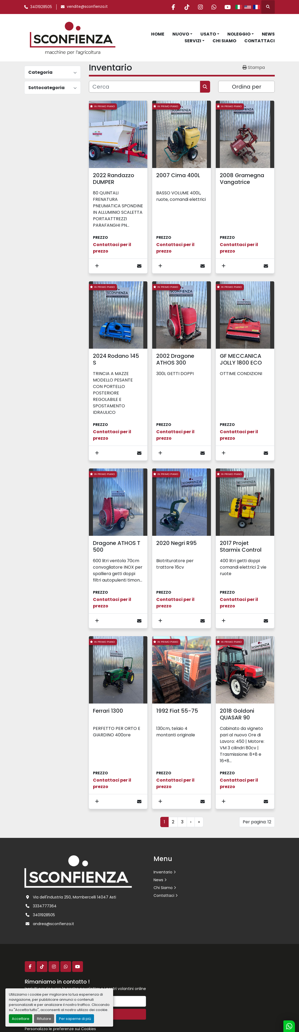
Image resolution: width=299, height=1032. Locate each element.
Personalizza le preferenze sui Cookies (60, 1028)
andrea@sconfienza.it (53, 923)
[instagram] (200, 7)
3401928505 (41, 6)
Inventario (163, 872)
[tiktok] (186, 7)
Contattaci (259, 41)
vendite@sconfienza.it (87, 6)
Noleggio (239, 34)
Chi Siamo (224, 41)
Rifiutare (44, 1018)
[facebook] (172, 7)
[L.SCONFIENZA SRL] (78, 871)
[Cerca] (144, 87)
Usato (208, 34)
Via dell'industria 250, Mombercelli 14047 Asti (74, 897)
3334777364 (45, 906)
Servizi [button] (193, 41)
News (268, 34)
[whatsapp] (213, 7)
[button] (182, 34)
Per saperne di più (75, 1018)
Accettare (20, 1018)
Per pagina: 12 (257, 822)
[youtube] (227, 7)
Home (157, 34)
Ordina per (246, 86)
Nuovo (180, 34)
